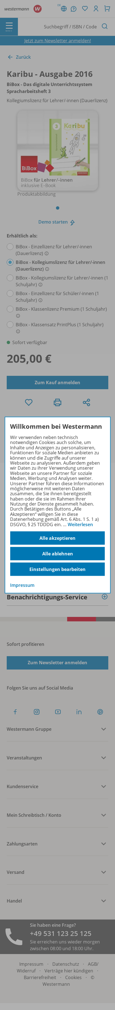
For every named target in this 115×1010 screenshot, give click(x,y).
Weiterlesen (80, 524)
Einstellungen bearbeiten (57, 569)
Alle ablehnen (57, 553)
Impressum (22, 585)
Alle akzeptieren (57, 538)
